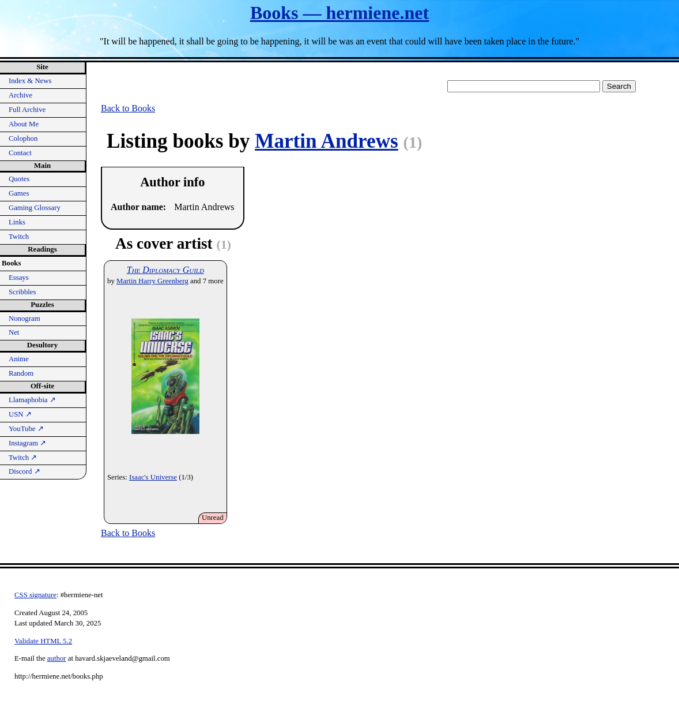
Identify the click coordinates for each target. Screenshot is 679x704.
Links (17, 222)
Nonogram (24, 318)
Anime (19, 359)
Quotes (19, 179)
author (56, 658)
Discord (24, 471)
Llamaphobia (32, 400)
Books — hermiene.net (339, 12)
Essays (19, 278)
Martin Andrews (326, 141)
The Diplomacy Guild (165, 270)
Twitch (19, 237)
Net (14, 332)
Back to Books (128, 108)
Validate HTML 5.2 (43, 641)
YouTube (26, 429)
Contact (20, 153)
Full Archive (27, 110)
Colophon (23, 138)
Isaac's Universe (153, 477)
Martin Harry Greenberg (152, 281)
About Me (24, 124)
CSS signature (35, 595)
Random (21, 373)
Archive (20, 95)
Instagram (27, 443)
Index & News (30, 81)
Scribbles (22, 292)
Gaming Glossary (35, 208)
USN (20, 414)
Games (19, 193)
